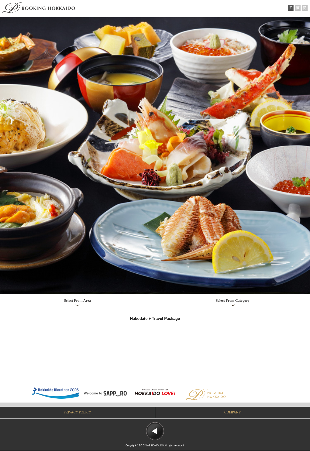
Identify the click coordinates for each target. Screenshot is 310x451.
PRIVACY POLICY (77, 412)
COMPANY (232, 412)
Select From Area (77, 300)
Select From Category (233, 300)
